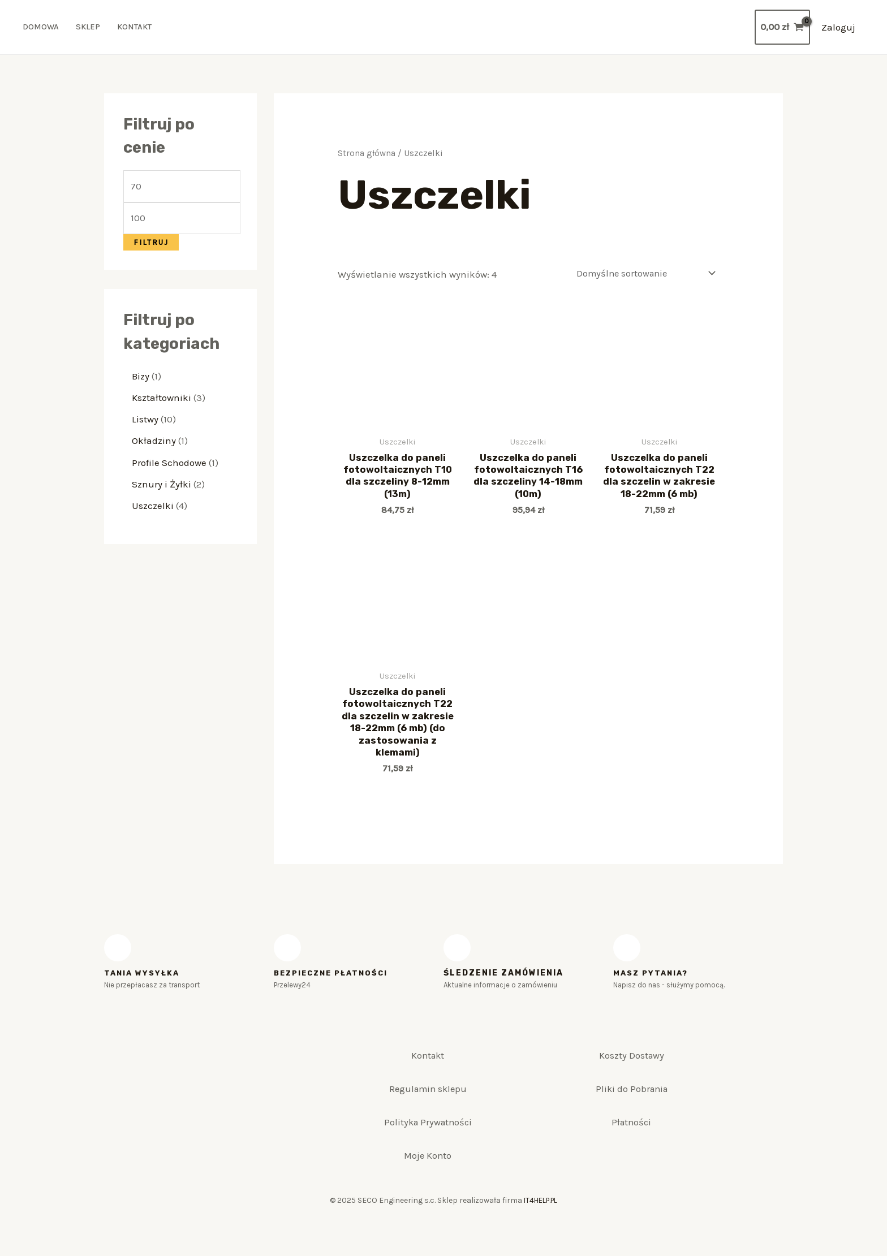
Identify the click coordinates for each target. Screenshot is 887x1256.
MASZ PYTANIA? (652, 980)
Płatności (631, 1145)
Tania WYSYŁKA (143, 980)
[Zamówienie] (641, 275)
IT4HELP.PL (541, 1233)
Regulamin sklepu (427, 1105)
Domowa (41, 28)
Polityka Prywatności (427, 1145)
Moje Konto (428, 1185)
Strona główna (366, 155)
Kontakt (136, 28)
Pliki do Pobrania (631, 1105)
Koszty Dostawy (631, 1065)
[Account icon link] (838, 28)
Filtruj (151, 246)
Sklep (89, 28)
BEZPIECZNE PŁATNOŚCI (334, 980)
